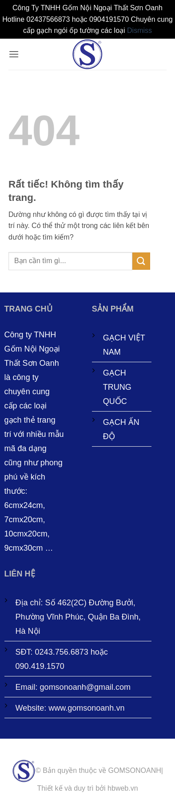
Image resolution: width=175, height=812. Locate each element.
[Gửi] (141, 261)
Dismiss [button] (139, 30)
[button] (13, 54)
